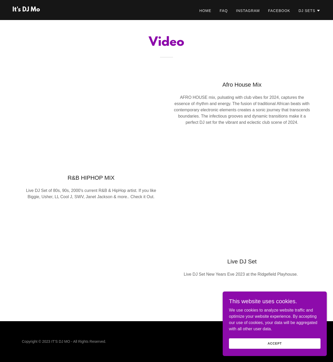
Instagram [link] (248, 11)
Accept (275, 343)
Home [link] (205, 11)
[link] (26, 10)
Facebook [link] (279, 11)
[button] (309, 11)
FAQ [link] (224, 11)
